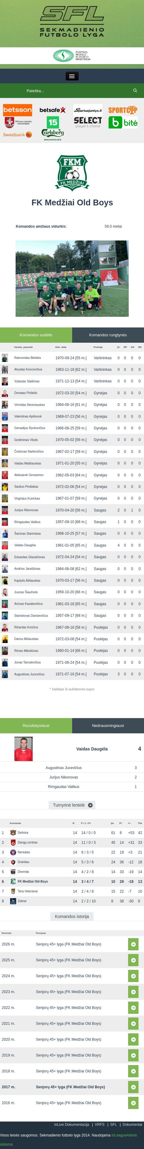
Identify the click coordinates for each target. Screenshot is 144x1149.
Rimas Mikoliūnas (26, 650)
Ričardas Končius (26, 627)
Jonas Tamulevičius (27, 662)
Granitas (19, 862)
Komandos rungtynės (108, 335)
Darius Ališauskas (26, 639)
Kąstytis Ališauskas (27, 580)
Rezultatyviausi (36, 725)
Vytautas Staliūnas (26, 381)
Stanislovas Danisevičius (31, 615)
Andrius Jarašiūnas (27, 568)
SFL (113, 1124)
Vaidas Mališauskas (27, 463)
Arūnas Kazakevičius (28, 603)
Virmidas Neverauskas (29, 404)
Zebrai (18, 901)
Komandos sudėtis (36, 335)
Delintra (19, 832)
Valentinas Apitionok (28, 416)
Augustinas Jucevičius (29, 674)
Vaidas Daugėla (25, 545)
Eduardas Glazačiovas (29, 557)
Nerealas (20, 852)
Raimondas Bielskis (27, 358)
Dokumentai (132, 1124)
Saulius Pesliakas (26, 486)
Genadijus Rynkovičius (29, 428)
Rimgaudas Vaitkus (27, 522)
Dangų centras (24, 842)
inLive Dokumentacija (71, 1124)
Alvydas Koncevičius (28, 369)
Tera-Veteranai (24, 891)
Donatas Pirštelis (25, 393)
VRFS (100, 1124)
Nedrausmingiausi (108, 725)
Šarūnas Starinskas (27, 533)
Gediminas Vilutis (26, 440)
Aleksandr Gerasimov (29, 475)
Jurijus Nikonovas (26, 510)
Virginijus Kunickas (27, 498)
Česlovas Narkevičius (29, 451)
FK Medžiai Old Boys (29, 881)
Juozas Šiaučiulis (26, 592)
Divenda (19, 871)
